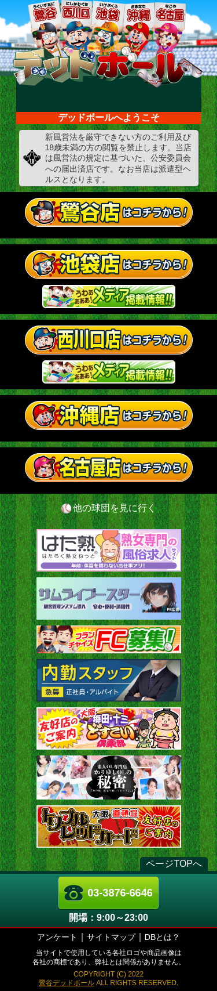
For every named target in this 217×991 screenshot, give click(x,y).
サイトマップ (111, 937)
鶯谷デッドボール (66, 983)
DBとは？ (163, 937)
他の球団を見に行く (114, 508)
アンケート (57, 937)
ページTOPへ (174, 864)
